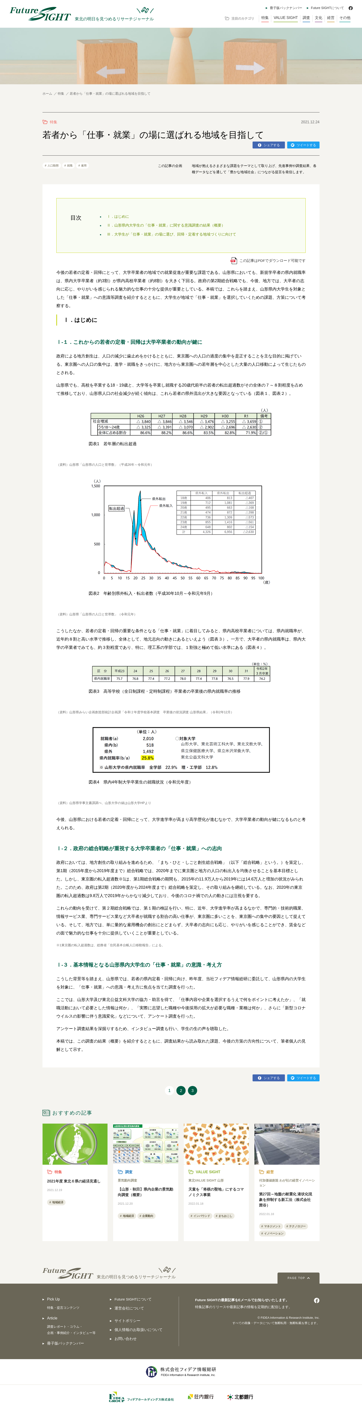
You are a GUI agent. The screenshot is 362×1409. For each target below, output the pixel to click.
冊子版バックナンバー (286, 8)
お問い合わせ (126, 1339)
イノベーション (274, 1233)
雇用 (84, 165)
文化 (318, 18)
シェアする (272, 145)
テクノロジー (297, 1226)
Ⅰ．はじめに (118, 216)
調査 (306, 18)
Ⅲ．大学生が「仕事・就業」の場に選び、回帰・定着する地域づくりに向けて (171, 234)
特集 (265, 18)
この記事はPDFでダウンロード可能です (272, 261)
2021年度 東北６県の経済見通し (74, 1181)
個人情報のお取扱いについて (139, 1330)
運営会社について (129, 1308)
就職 (69, 165)
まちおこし (225, 1216)
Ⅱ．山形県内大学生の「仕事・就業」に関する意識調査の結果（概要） (166, 225)
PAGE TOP (294, 1278)
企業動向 (147, 1216)
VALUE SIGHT (286, 18)
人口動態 (53, 165)
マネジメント (272, 1226)
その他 (344, 18)
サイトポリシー (127, 1321)
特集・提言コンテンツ (64, 1308)
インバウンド (201, 1216)
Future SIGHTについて (327, 8)
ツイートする (306, 145)
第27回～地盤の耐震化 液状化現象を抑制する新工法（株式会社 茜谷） (285, 1199)
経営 (331, 18)
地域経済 (57, 1202)
